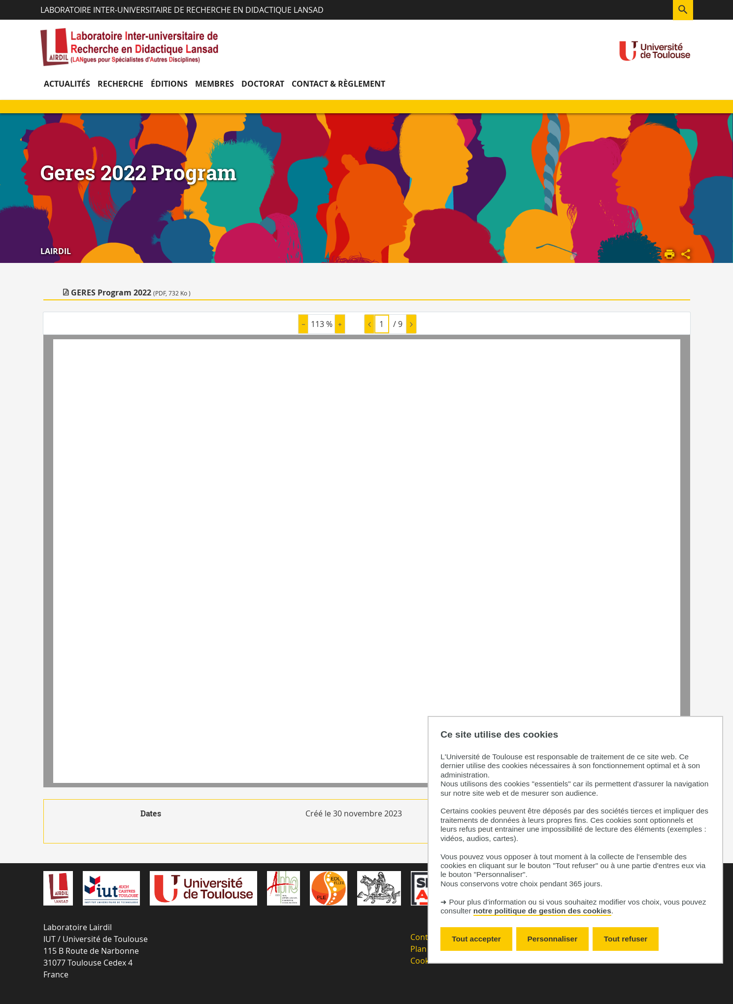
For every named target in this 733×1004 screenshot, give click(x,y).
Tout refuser (625, 939)
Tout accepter (476, 939)
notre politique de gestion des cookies (542, 911)
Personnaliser (553, 939)
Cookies (424, 960)
